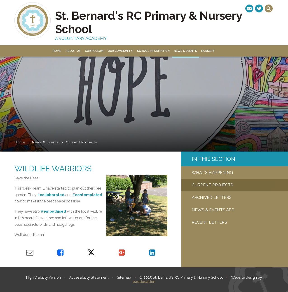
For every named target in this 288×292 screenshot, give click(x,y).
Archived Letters (212, 197)
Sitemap (124, 277)
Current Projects (81, 142)
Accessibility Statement (89, 277)
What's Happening (212, 172)
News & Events (45, 142)
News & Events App (213, 209)
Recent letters (209, 222)
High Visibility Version (43, 277)
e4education (144, 282)
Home (19, 142)
